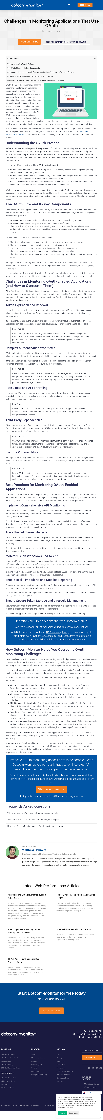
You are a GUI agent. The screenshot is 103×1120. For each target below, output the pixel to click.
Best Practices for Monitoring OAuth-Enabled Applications (30, 76)
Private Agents (36, 1064)
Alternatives (61, 1064)
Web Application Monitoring (11, 1058)
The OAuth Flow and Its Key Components (23, 68)
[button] (69, 5)
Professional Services (65, 1071)
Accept (62, 1113)
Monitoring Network (38, 1058)
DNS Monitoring (7, 1064)
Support (34, 1061)
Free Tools (7, 1073)
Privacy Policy (49, 1105)
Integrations (35, 1071)
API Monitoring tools (56, 632)
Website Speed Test (8, 1078)
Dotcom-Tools (90, 1087)
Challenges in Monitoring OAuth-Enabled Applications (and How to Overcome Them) (40, 72)
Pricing (59, 1058)
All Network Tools (7, 1088)
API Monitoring (6, 1061)
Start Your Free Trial (51, 789)
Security (34, 1068)
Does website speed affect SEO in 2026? (74, 929)
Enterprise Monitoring (39, 1075)
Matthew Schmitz (34, 850)
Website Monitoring (8, 1054)
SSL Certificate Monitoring (11, 1068)
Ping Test (4, 1084)
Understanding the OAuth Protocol (20, 64)
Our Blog (60, 1081)
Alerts (33, 1054)
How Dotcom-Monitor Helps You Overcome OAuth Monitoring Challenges (36, 80)
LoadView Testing (91, 1084)
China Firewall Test (8, 1081)
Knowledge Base (63, 1078)
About (59, 1054)
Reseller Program (63, 1075)
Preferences (73, 1113)
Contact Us (61, 1061)
